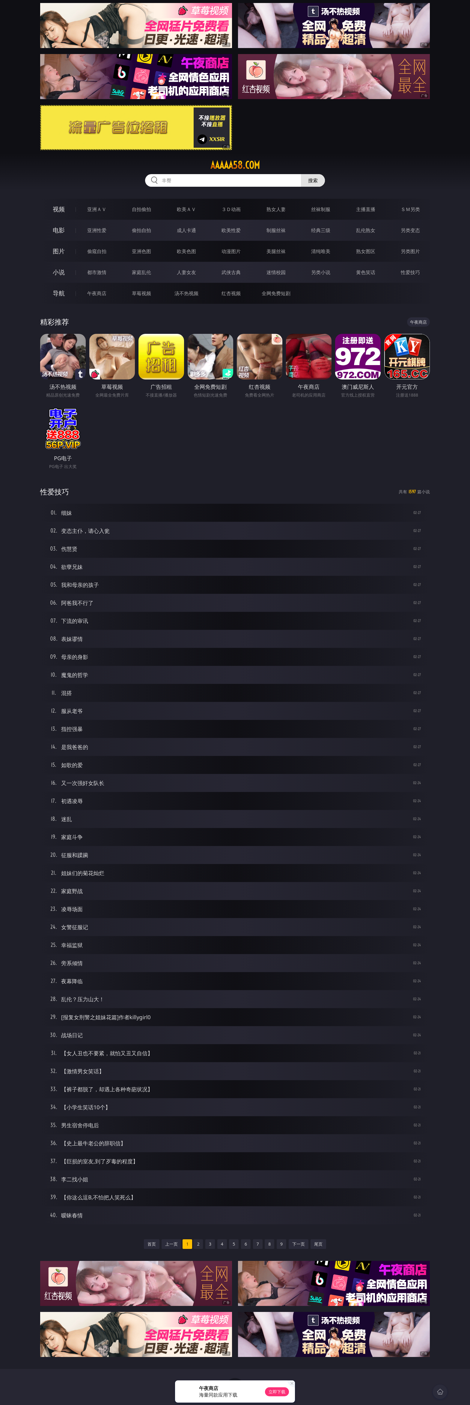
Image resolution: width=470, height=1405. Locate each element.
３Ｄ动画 (231, 209)
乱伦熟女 (365, 230)
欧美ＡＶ (186, 209)
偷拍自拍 (141, 230)
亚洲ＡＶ (96, 209)
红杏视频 (231, 293)
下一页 (298, 1244)
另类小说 (320, 272)
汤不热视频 (186, 293)
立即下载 (277, 1391)
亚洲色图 (141, 251)
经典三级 (320, 230)
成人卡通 (186, 230)
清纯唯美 (320, 251)
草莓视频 (141, 293)
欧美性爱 (231, 230)
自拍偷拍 (141, 209)
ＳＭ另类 (410, 209)
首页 (151, 1244)
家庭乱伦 (141, 272)
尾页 (318, 1244)
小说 (59, 272)
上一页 (171, 1244)
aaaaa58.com (235, 165)
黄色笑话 (365, 272)
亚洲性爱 (96, 230)
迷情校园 (276, 272)
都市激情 (96, 272)
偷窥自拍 (96, 251)
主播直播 (365, 209)
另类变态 (410, 230)
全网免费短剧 (276, 293)
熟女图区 (365, 251)
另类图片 (410, 251)
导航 (59, 293)
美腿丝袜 (276, 251)
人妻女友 (186, 272)
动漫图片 (231, 251)
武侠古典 (231, 272)
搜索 (313, 180)
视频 (59, 209)
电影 (59, 230)
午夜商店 (96, 293)
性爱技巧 (410, 272)
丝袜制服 (320, 209)
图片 (59, 251)
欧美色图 (186, 251)
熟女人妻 (276, 209)
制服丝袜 (276, 230)
